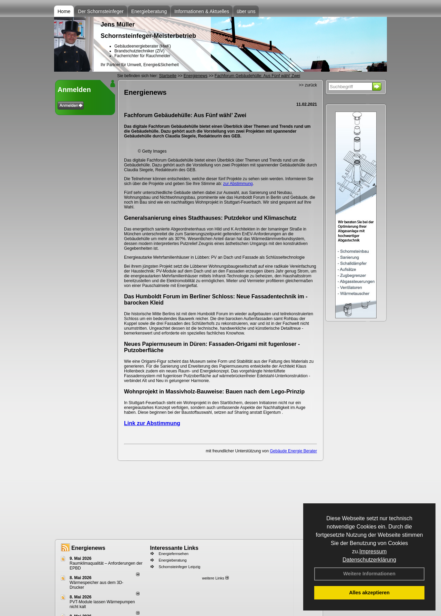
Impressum (373, 551)
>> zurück (308, 85)
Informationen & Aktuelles (201, 11)
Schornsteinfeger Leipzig (179, 567)
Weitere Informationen (369, 573)
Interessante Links (174, 548)
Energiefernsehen (173, 554)
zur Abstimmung (238, 183)
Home (64, 11)
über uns (246, 11)
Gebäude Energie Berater (293, 451)
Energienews (88, 548)
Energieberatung (149, 11)
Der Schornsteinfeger (100, 11)
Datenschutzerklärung (369, 560)
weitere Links (215, 578)
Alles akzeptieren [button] (369, 592)
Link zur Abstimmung (152, 423)
